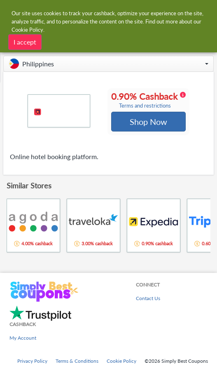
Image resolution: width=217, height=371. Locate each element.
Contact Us (148, 298)
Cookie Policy (121, 361)
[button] (108, 64)
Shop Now (148, 122)
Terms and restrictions (145, 106)
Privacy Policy (32, 361)
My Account (22, 338)
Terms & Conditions (77, 361)
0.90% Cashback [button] (148, 100)
